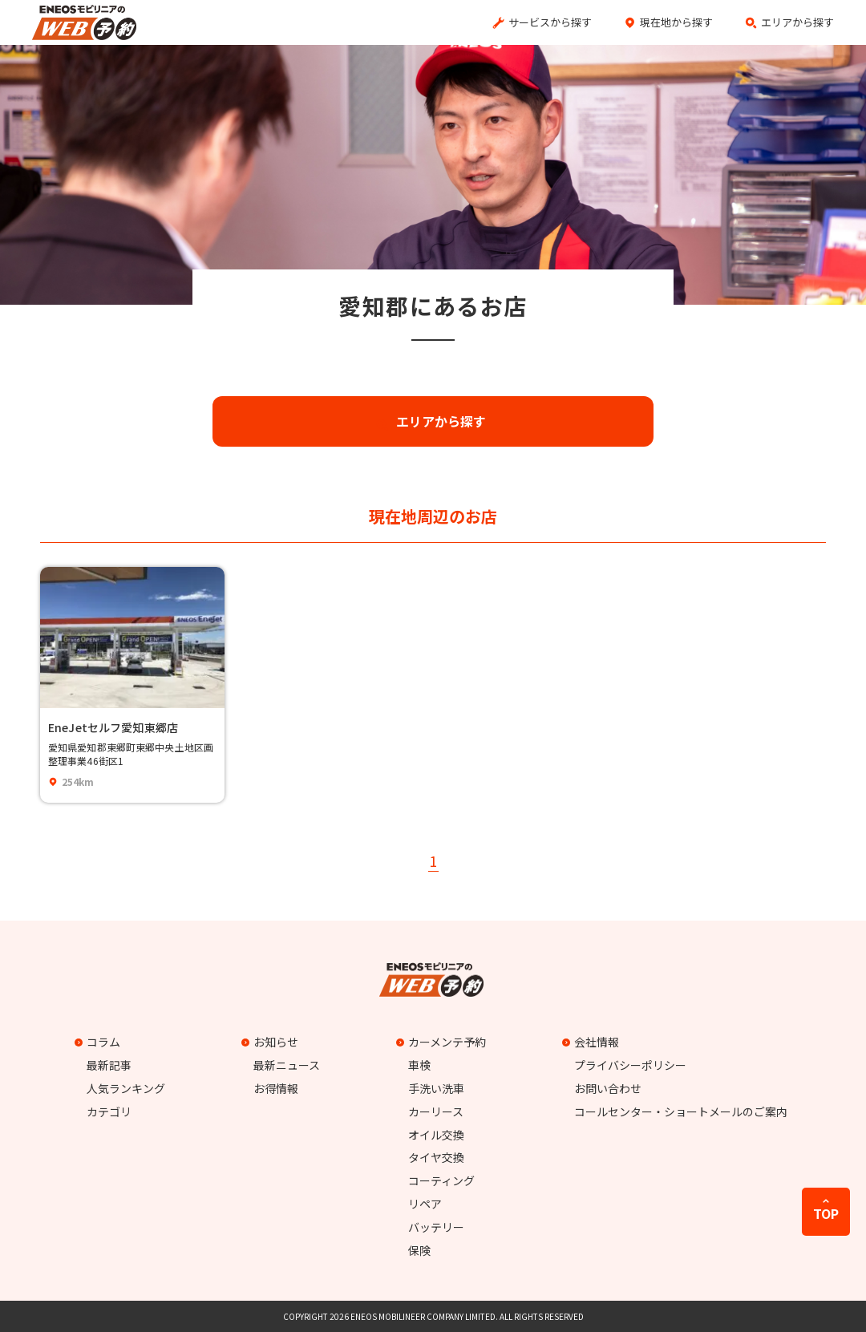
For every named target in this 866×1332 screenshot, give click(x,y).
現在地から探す (676, 22)
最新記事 (109, 1065)
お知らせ (271, 1042)
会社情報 (592, 1042)
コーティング (441, 1180)
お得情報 (275, 1088)
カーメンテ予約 (443, 1042)
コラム (99, 1042)
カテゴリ (109, 1111)
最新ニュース (286, 1065)
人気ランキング (126, 1088)
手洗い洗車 (436, 1088)
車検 (419, 1065)
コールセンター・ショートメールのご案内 (680, 1111)
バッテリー (436, 1227)
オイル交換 (436, 1135)
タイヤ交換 (436, 1157)
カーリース (435, 1111)
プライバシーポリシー (630, 1065)
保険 (419, 1250)
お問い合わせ (607, 1088)
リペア (425, 1204)
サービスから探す (550, 22)
